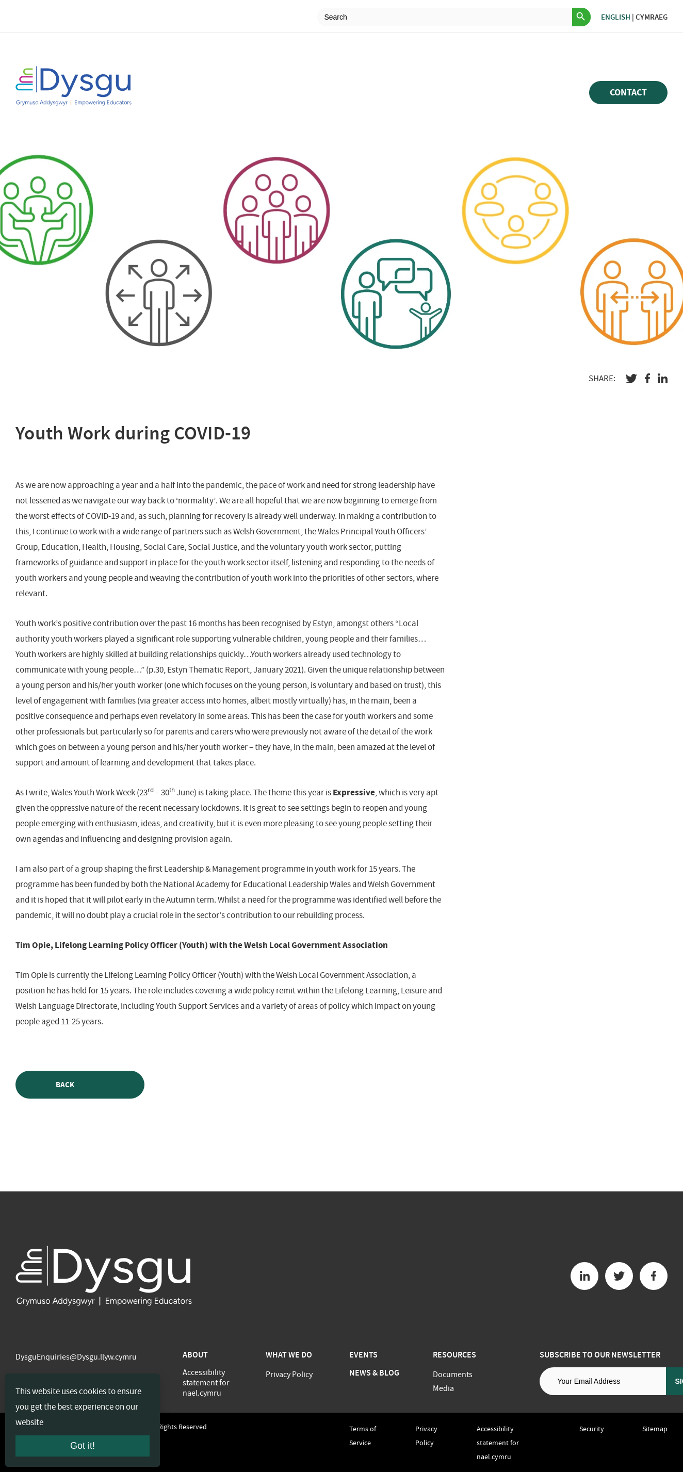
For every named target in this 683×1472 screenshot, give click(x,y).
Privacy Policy (289, 1374)
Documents (453, 1374)
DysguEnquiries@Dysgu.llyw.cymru (76, 1357)
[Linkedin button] (584, 1276)
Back (80, 1085)
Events (363, 1354)
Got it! (82, 1446)
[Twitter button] (619, 1276)
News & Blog (374, 1372)
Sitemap (655, 1428)
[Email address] (603, 1381)
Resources (454, 1354)
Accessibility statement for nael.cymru (206, 1382)
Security (591, 1428)
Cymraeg (652, 17)
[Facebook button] (654, 1276)
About (195, 1354)
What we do (289, 1354)
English (615, 17)
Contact (628, 92)
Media (443, 1388)
